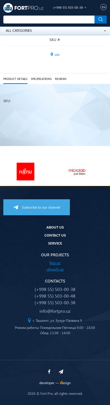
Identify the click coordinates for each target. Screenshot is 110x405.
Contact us (55, 235)
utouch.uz (55, 269)
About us (55, 227)
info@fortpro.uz (55, 311)
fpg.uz (55, 262)
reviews (61, 79)
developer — (55, 382)
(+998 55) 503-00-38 (68, 7)
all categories (56, 30)
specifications (41, 79)
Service (55, 243)
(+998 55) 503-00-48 (55, 295)
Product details (15, 79)
